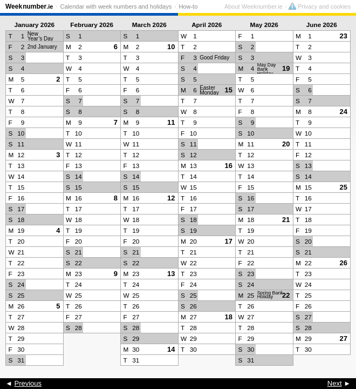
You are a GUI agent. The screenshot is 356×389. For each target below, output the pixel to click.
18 (228, 317)
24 (343, 112)
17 (228, 241)
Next (334, 383)
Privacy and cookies (320, 6)
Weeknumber (29, 6)
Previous (28, 383)
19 (286, 68)
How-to (188, 6)
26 (343, 263)
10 (171, 47)
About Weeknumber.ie (253, 6)
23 (343, 36)
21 (286, 220)
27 (343, 338)
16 (228, 166)
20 (286, 144)
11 (171, 122)
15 (228, 90)
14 (171, 349)
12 (171, 198)
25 (343, 187)
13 (171, 274)
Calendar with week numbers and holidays (116, 6)
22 (286, 295)
